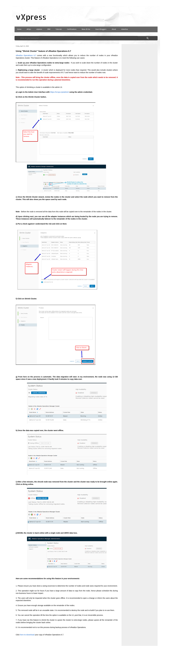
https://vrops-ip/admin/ (59, 92)
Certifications (71, 29)
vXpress (31, 17)
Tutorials (59, 29)
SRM (48, 29)
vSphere (39, 29)
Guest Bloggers (100, 29)
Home (19, 29)
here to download (27, 635)
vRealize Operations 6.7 (26, 55)
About (114, 29)
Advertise (124, 29)
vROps (29, 29)
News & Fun (86, 29)
